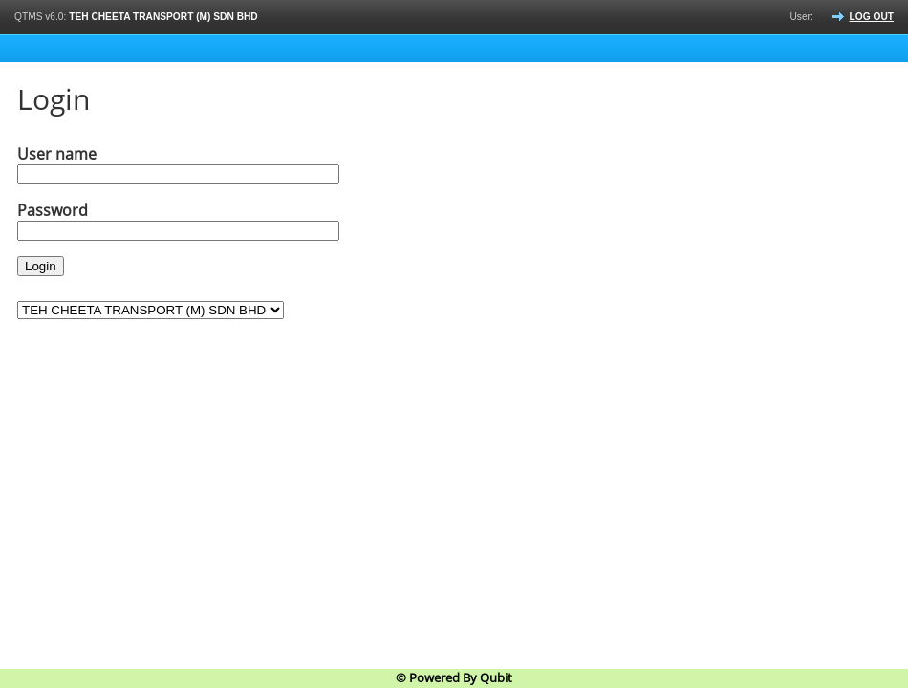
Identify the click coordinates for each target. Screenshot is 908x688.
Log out (872, 16)
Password (52, 210)
